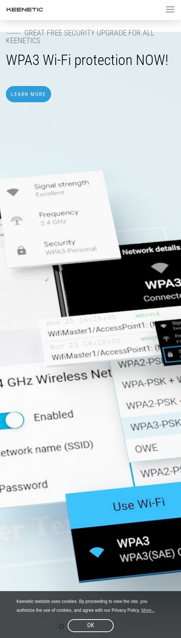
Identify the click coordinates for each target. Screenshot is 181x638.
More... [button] (148, 610)
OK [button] (90, 625)
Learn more (28, 94)
